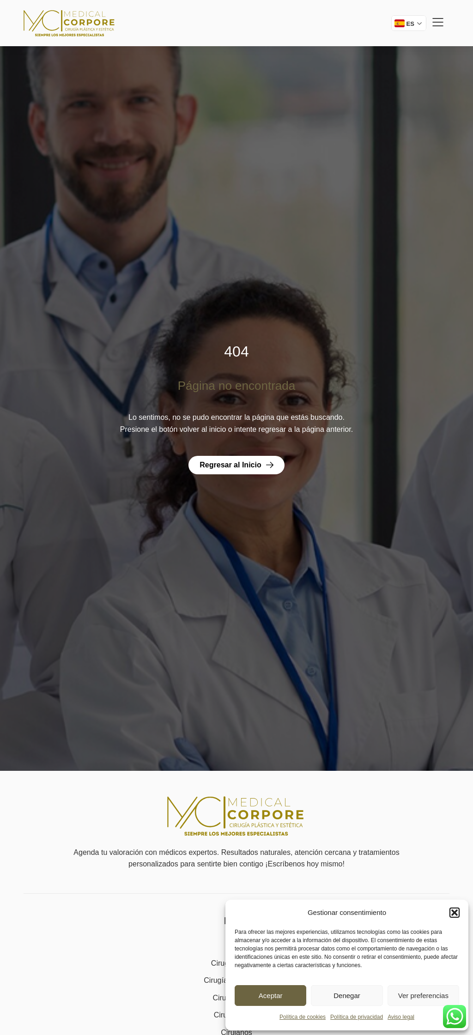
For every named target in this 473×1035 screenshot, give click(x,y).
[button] (454, 912)
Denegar (347, 995)
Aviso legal (401, 1017)
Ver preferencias (423, 995)
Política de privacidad (356, 1017)
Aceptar (271, 995)
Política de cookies (302, 1017)
